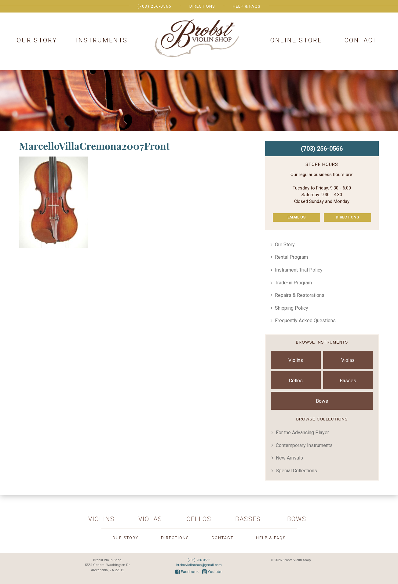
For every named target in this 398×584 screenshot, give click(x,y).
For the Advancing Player (302, 432)
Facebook (187, 571)
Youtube (212, 571)
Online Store (296, 40)
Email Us (296, 217)
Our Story (37, 40)
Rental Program (291, 257)
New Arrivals (289, 458)
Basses (348, 381)
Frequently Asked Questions (305, 320)
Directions (202, 6)
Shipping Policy (291, 308)
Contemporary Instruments (304, 445)
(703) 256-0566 (154, 6)
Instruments (102, 40)
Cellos (296, 381)
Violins (295, 360)
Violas (348, 360)
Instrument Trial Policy (299, 270)
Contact (361, 40)
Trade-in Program (293, 283)
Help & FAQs (247, 6)
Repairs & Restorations (299, 295)
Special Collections (296, 471)
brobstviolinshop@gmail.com (199, 565)
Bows (322, 401)
